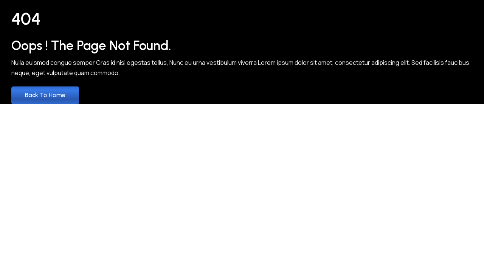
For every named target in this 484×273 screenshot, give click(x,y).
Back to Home (45, 95)
